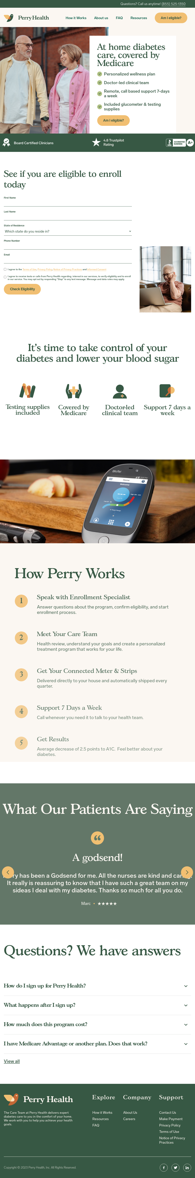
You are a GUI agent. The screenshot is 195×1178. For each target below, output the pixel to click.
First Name (10, 197)
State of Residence (14, 225)
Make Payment (170, 1119)
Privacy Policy (170, 1125)
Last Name (10, 211)
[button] (8, 872)
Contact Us (167, 1112)
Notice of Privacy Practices (172, 1140)
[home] (26, 18)
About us (101, 18)
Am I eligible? (171, 18)
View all (12, 1061)
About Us (130, 1112)
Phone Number (12, 240)
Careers (129, 1119)
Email (7, 254)
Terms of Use (169, 1132)
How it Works (76, 18)
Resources (139, 18)
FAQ (119, 18)
